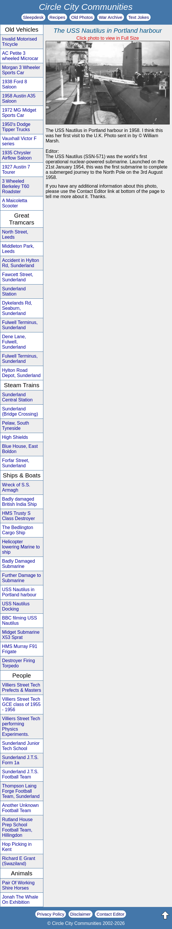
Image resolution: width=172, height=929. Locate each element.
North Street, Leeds (15, 234)
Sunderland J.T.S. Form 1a (20, 760)
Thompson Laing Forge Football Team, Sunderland (21, 791)
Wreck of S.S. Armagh (16, 487)
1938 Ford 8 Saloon (14, 84)
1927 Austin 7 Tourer (16, 169)
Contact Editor (110, 914)
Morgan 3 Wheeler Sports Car (21, 70)
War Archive (110, 17)
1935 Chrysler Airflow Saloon (17, 155)
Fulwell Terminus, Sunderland (20, 325)
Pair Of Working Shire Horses (18, 885)
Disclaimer (80, 914)
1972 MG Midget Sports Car (19, 113)
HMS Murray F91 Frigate (19, 649)
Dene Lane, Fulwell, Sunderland (14, 341)
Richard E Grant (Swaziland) (18, 861)
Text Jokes (138, 17)
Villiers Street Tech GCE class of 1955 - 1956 (21, 704)
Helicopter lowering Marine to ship (21, 547)
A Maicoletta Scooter (14, 203)
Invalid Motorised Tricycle (19, 42)
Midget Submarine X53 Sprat (21, 635)
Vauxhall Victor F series (19, 141)
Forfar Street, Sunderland (15, 463)
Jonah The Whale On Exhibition (20, 899)
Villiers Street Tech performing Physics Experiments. (21, 726)
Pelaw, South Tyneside (15, 426)
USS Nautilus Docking (15, 606)
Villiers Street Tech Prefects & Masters (21, 687)
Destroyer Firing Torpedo (18, 663)
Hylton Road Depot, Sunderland (21, 373)
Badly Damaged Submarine (18, 564)
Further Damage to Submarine (21, 578)
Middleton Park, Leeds (18, 249)
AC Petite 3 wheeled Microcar (20, 56)
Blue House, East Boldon (20, 449)
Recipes (57, 17)
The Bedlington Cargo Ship (17, 530)
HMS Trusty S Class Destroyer (18, 516)
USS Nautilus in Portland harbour (19, 592)
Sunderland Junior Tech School (21, 746)
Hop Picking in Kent (17, 847)
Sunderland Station (14, 291)
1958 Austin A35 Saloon (19, 98)
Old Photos (82, 17)
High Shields (15, 437)
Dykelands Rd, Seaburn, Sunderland (17, 308)
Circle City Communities (85, 7)
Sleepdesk (33, 17)
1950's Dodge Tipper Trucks (16, 127)
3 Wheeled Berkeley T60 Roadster (15, 186)
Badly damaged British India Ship (19, 502)
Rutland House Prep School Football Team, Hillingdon (17, 827)
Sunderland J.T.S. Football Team (20, 774)
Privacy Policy (50, 914)
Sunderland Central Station (17, 397)
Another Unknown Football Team (20, 808)
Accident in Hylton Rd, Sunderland (20, 263)
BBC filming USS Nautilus (19, 620)
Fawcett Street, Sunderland (17, 277)
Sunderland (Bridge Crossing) (20, 411)
